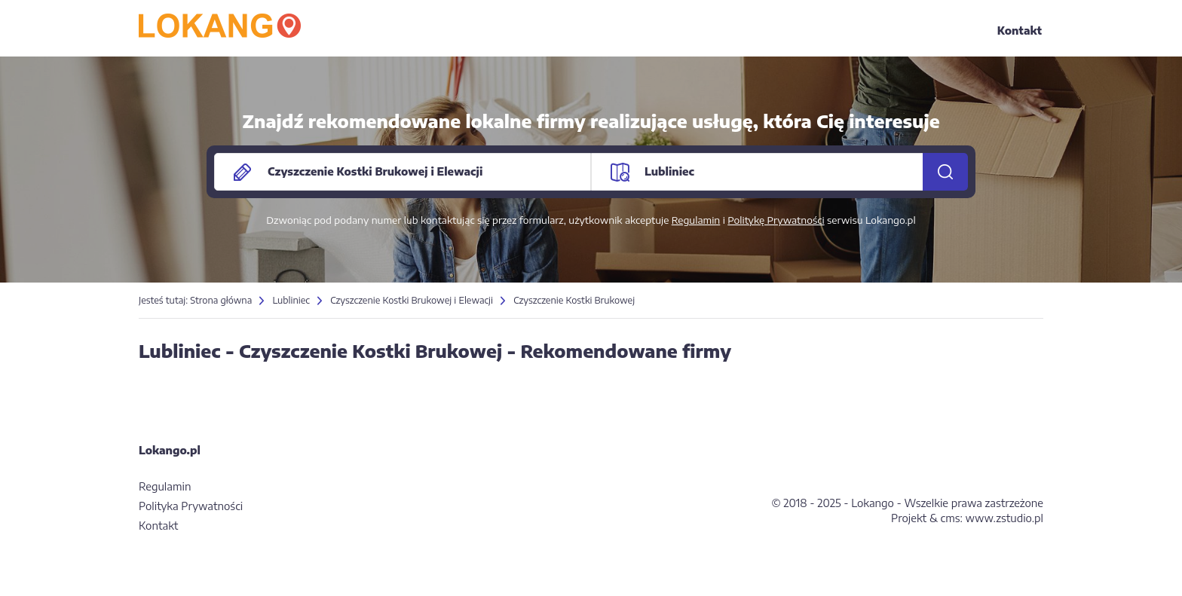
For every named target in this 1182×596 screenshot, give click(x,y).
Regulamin (696, 220)
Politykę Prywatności (775, 220)
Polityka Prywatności (191, 506)
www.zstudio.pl (1004, 518)
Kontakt (1019, 30)
